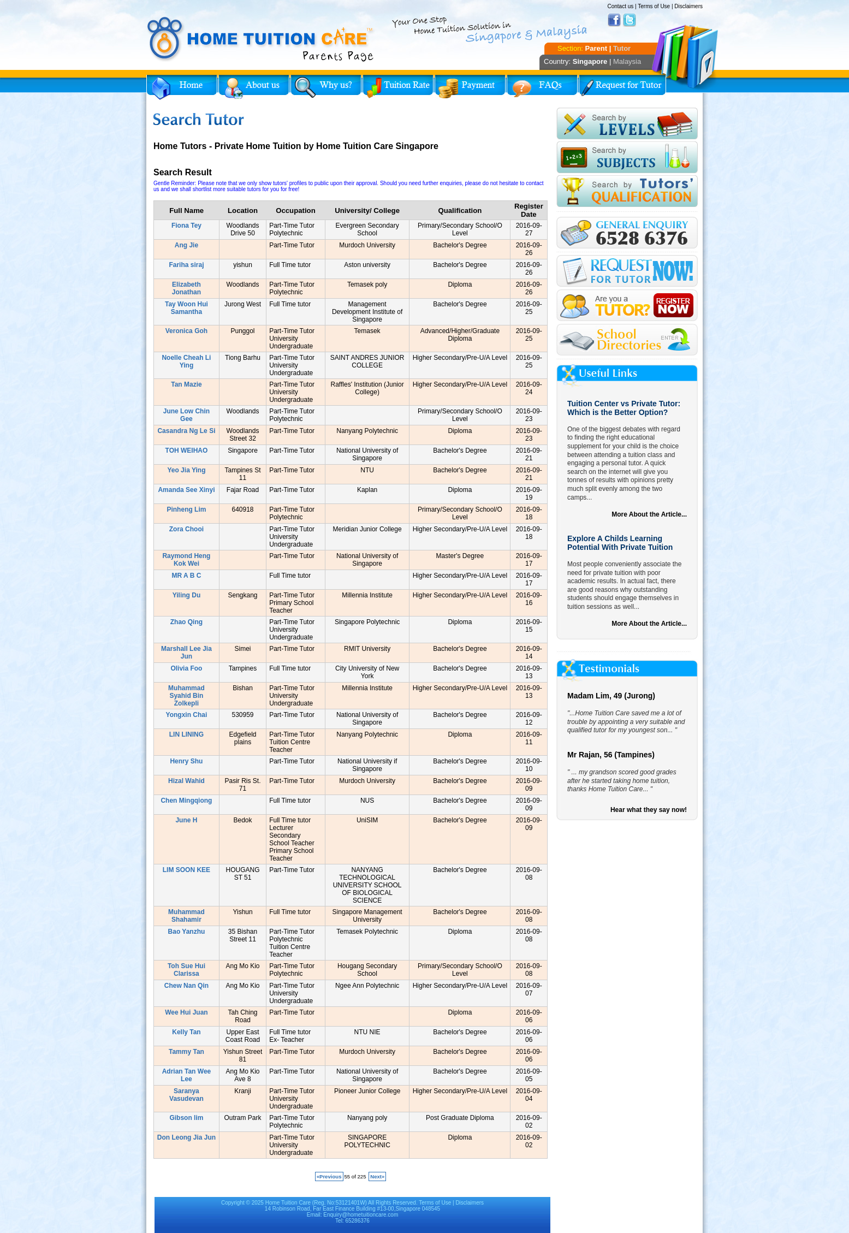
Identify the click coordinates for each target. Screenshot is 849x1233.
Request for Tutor (622, 87)
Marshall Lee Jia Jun (186, 652)
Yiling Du (187, 595)
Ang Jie (186, 245)
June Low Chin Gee (186, 415)
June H (186, 820)
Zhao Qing (186, 622)
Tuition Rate (398, 87)
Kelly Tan (186, 1032)
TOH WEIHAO (186, 450)
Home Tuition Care (288, 1203)
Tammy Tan (186, 1052)
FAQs (542, 87)
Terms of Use (654, 6)
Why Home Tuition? (325, 87)
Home (181, 87)
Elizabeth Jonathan (186, 288)
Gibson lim (186, 1118)
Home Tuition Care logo (261, 39)
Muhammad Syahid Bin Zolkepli (186, 695)
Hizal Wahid (186, 781)
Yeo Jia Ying (186, 470)
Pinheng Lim (186, 509)
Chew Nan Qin (186, 985)
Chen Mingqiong (186, 800)
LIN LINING (186, 734)
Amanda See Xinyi (186, 490)
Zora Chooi (186, 529)
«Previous (329, 1176)
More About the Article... (649, 514)
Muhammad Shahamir (186, 915)
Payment (470, 87)
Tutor (622, 48)
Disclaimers (688, 6)
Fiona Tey (186, 225)
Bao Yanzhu (186, 931)
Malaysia (627, 61)
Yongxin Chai (186, 715)
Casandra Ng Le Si (186, 431)
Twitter (629, 20)
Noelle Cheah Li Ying (186, 361)
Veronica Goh (186, 331)
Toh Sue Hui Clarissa (186, 969)
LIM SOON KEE (186, 870)
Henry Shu (186, 761)
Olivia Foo (186, 668)
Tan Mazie (186, 384)
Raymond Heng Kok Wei (186, 559)
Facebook (614, 20)
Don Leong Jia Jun (186, 1137)
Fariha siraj (186, 265)
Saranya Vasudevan (186, 1094)
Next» (377, 1176)
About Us (253, 87)
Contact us (620, 6)
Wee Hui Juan (186, 1012)
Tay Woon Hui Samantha (186, 308)
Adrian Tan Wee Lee (186, 1075)
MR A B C (186, 575)
